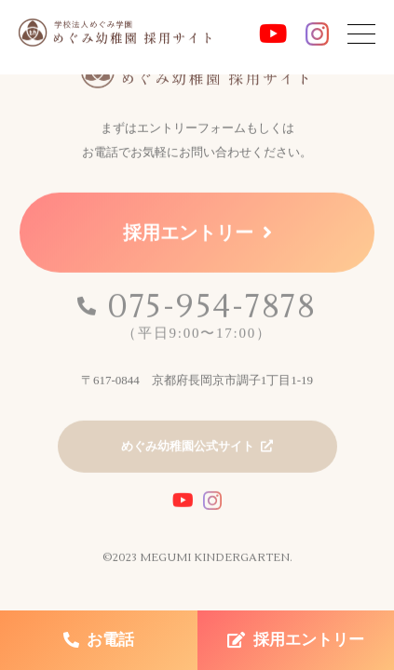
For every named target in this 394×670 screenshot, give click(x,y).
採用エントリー (188, 235)
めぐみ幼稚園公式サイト (187, 449)
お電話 (110, 640)
